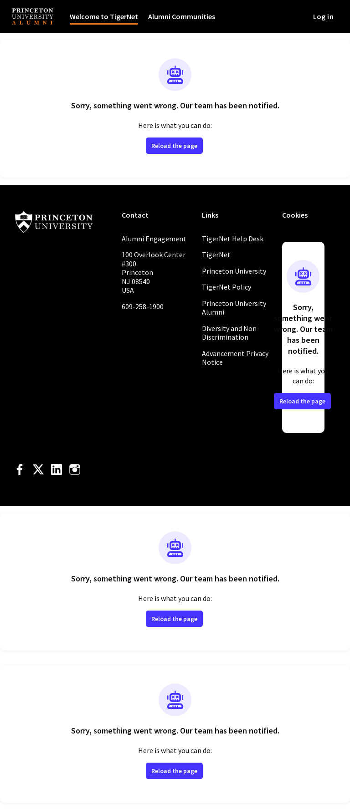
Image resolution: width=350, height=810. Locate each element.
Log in (323, 16)
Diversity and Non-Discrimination (230, 333)
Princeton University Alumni (234, 308)
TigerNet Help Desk (232, 238)
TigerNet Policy (226, 286)
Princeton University (234, 270)
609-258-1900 (143, 306)
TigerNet (216, 254)
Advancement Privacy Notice (235, 358)
